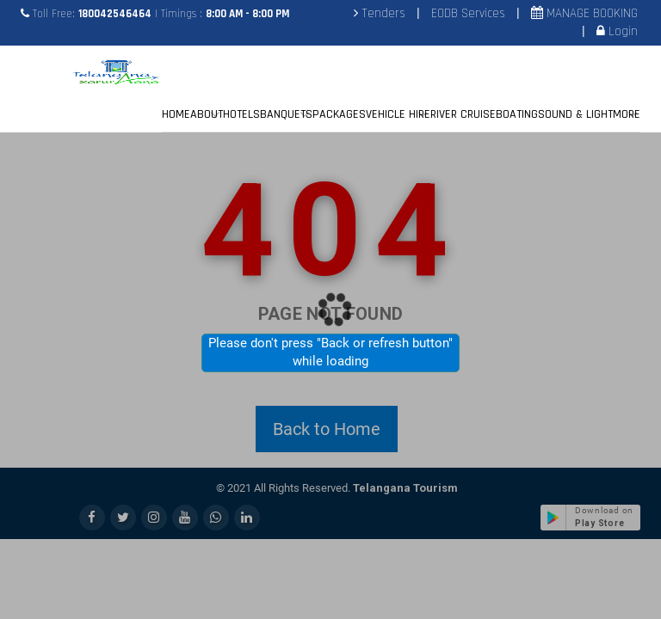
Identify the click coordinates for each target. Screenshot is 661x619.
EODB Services (468, 13)
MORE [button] (626, 114)
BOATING (517, 114)
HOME (176, 114)
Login (621, 31)
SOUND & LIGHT (575, 114)
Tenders (381, 13)
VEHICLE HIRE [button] (398, 114)
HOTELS (241, 114)
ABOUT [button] (206, 114)
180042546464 (114, 14)
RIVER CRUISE (463, 114)
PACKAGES (339, 114)
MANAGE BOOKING (590, 13)
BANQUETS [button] (286, 114)
